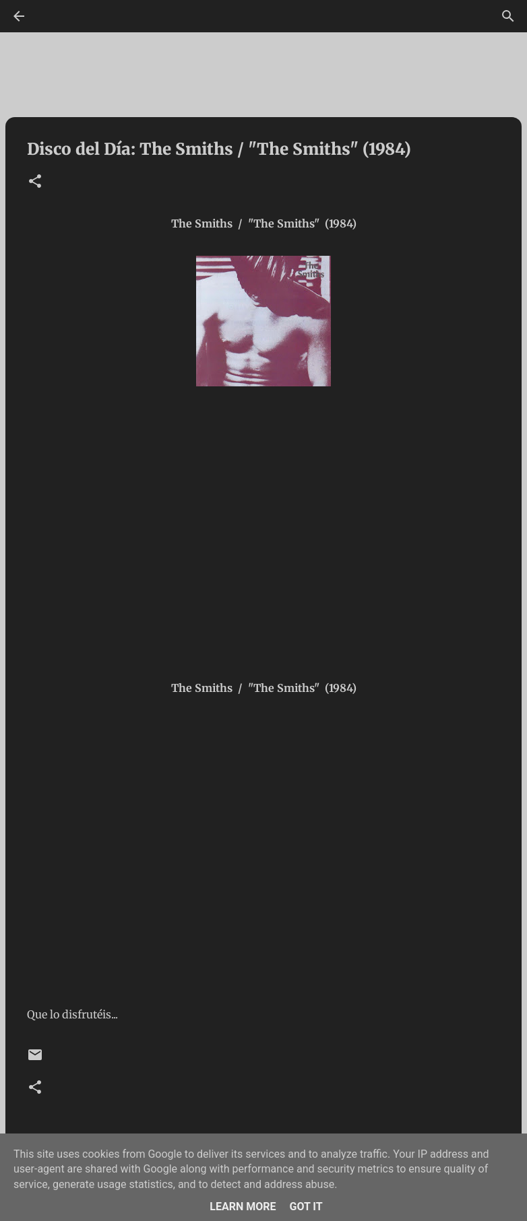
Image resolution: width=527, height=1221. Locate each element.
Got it (305, 1206)
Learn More (243, 1206)
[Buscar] (508, 16)
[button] (35, 182)
